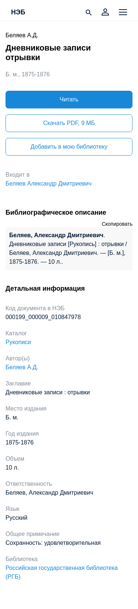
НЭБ (18, 12)
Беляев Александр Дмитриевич (49, 183)
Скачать (69, 123)
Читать (69, 99)
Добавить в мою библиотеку (69, 146)
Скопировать (117, 224)
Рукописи (18, 342)
